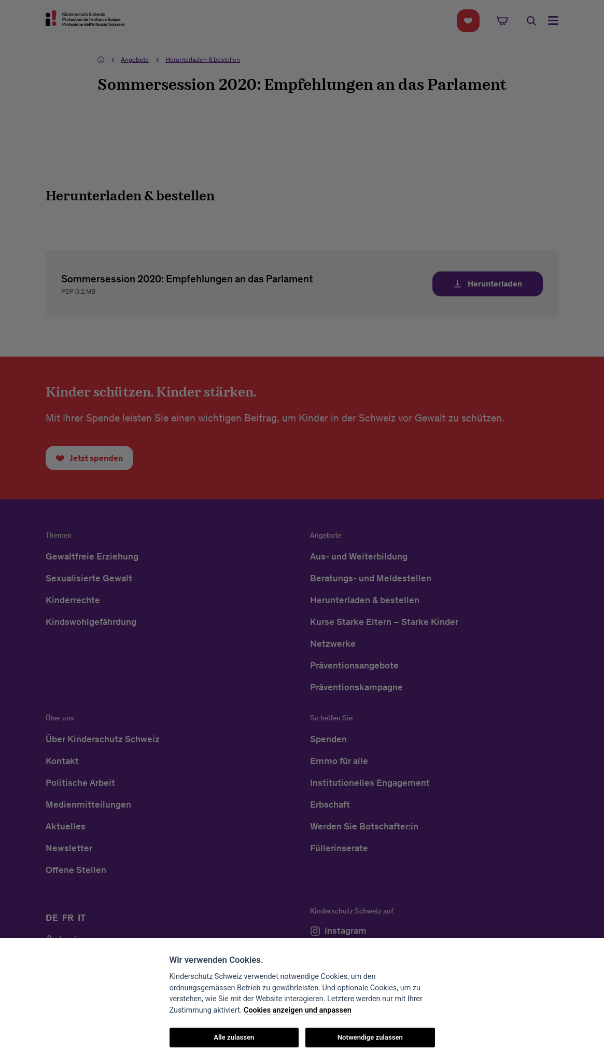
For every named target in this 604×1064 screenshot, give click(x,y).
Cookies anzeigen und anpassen (298, 1010)
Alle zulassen (234, 1037)
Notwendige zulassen (370, 1037)
